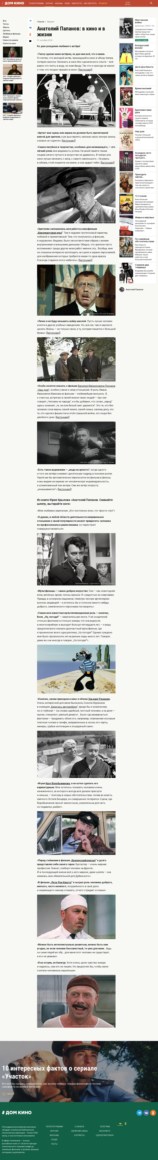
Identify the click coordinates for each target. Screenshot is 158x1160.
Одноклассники (105, 1135)
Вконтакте (104, 1131)
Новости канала (10, 40)
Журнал (49, 3)
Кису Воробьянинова (58, 783)
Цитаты (6, 30)
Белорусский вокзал (84, 860)
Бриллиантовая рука (50, 232)
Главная (40, 22)
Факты (6, 27)
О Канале (79, 1127)
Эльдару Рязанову (99, 698)
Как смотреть (90, 3)
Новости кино (9, 43)
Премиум (103, 3)
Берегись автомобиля (64, 706)
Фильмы (59, 3)
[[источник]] (85, 69)
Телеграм (105, 1127)
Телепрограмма (36, 3)
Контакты (79, 1135)
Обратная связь (79, 1131)
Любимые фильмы (11, 34)
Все (4, 21)
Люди (67, 3)
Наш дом (43, 389)
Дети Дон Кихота (61, 882)
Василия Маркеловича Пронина (96, 385)
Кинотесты (77, 3)
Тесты (6, 24)
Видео (6, 37)
